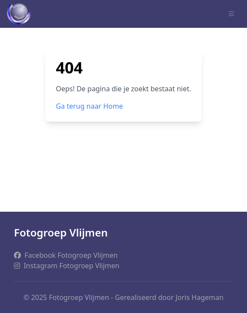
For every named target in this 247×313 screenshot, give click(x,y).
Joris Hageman (199, 297)
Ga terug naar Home (89, 106)
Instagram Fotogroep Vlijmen (66, 265)
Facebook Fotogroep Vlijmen (66, 255)
